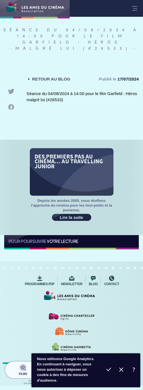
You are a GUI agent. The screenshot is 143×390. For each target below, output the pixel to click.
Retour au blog (51, 79)
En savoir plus (134, 370)
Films (23, 369)
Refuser (121, 370)
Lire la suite (71, 217)
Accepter (109, 370)
